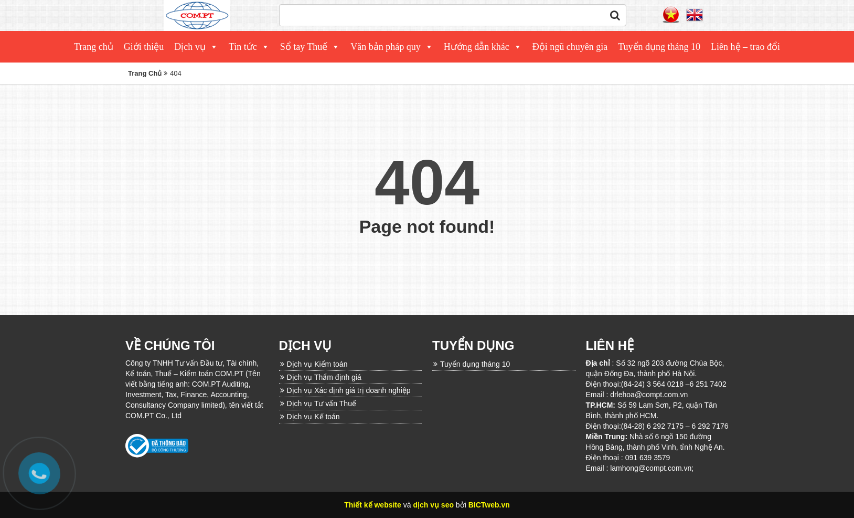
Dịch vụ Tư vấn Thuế (321, 403)
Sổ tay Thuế (304, 47)
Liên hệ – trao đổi (745, 47)
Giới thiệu (144, 47)
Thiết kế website (372, 505)
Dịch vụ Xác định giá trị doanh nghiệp (349, 390)
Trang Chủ (145, 73)
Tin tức (243, 47)
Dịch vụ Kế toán (313, 416)
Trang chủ (93, 47)
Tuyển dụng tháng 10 (659, 47)
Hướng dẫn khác (476, 47)
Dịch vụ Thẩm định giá (324, 377)
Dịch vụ (190, 47)
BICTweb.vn (489, 505)
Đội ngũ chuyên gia (569, 47)
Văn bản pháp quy (385, 47)
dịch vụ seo (433, 505)
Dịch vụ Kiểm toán (317, 364)
